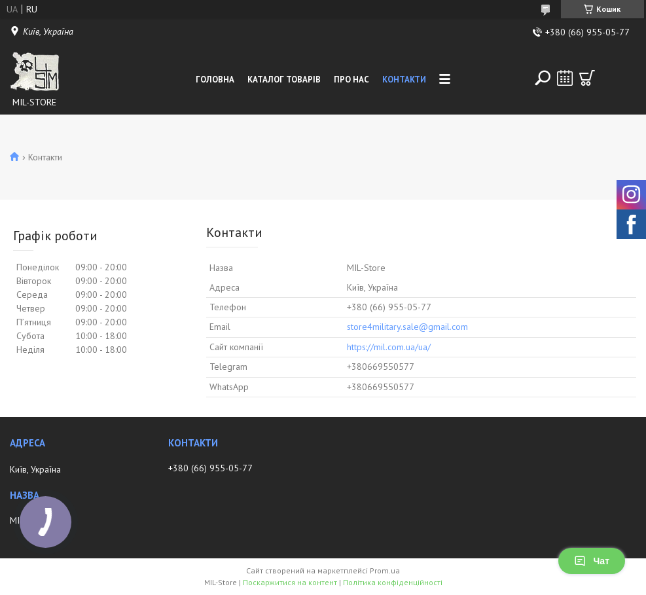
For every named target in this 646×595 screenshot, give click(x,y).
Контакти (404, 79)
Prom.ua (385, 570)
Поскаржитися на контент (290, 582)
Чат (591, 561)
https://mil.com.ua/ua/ (389, 347)
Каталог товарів (284, 79)
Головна (215, 79)
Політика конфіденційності (392, 582)
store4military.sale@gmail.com (407, 327)
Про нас (351, 79)
